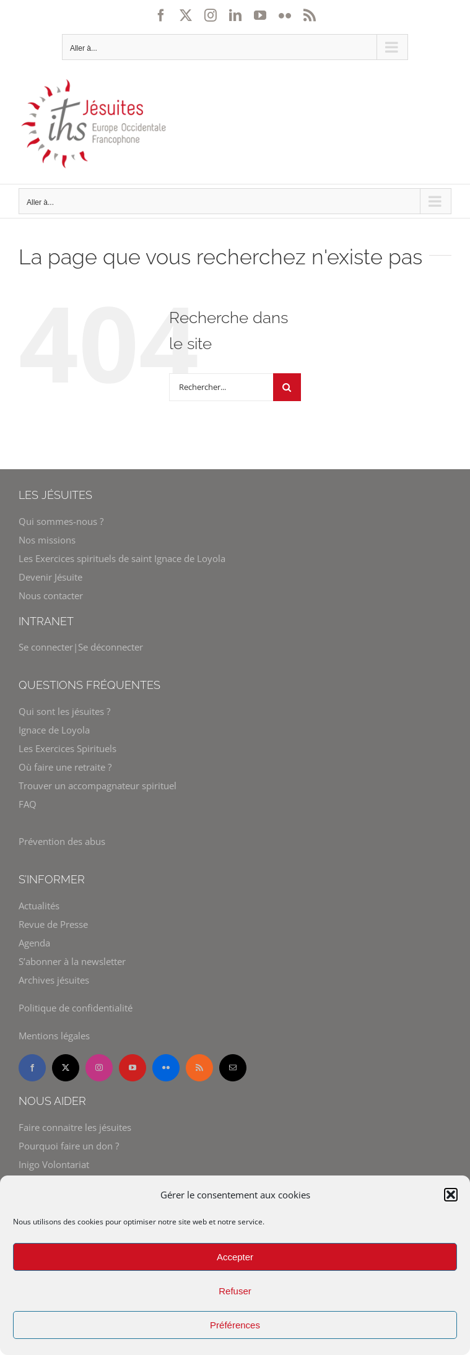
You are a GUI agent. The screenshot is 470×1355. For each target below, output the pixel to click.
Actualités (39, 905)
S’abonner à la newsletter (72, 961)
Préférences (235, 1325)
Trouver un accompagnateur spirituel (97, 785)
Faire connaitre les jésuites (75, 1127)
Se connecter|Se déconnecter (81, 647)
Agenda (34, 943)
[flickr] (166, 1067)
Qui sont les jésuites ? (64, 711)
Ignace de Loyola (54, 730)
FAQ (28, 804)
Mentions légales (54, 1035)
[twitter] (65, 1067)
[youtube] (132, 1067)
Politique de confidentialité (76, 1008)
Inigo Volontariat (54, 1164)
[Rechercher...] (221, 387)
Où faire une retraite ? (65, 767)
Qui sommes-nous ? (61, 521)
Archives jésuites (54, 980)
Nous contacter (51, 595)
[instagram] (99, 1067)
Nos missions (47, 540)
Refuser (235, 1291)
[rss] (199, 1067)
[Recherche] (287, 387)
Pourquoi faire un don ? (69, 1146)
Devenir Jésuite (50, 577)
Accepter (235, 1257)
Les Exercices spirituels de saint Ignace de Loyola (122, 558)
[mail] (232, 1067)
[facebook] (32, 1067)
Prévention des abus (62, 841)
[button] (451, 1194)
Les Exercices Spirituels (67, 748)
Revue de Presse (53, 924)
